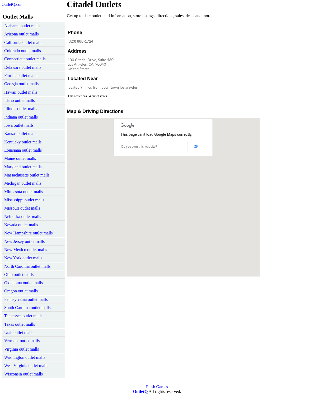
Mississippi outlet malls (24, 200)
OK (196, 146)
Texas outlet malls (19, 324)
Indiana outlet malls (21, 117)
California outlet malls (23, 42)
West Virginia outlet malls (26, 365)
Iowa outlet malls (19, 125)
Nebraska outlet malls (22, 216)
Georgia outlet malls (21, 83)
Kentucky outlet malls (22, 142)
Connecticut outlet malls (24, 59)
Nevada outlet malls (21, 225)
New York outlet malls (23, 258)
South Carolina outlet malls (27, 307)
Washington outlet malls (24, 357)
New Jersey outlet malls (24, 241)
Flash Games (157, 386)
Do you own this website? (139, 146)
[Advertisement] (215, 62)
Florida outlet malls (20, 75)
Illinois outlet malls (20, 108)
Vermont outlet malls (22, 340)
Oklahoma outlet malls (23, 282)
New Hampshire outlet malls (28, 233)
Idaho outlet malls (19, 100)
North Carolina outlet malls (27, 266)
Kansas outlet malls (20, 133)
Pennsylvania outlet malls (26, 299)
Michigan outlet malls (22, 183)
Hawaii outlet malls (20, 92)
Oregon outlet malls (21, 291)
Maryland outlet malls (22, 167)
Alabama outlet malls (22, 26)
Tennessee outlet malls (23, 316)
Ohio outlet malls (19, 274)
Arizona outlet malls (21, 34)
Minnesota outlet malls (23, 191)
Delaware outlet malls (22, 67)
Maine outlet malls (20, 158)
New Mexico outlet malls (25, 249)
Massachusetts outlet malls (27, 175)
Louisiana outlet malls (23, 150)
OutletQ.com (13, 4)
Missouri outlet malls (22, 208)
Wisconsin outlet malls (23, 374)
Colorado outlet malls (22, 50)
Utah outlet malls (18, 332)
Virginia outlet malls (21, 349)
